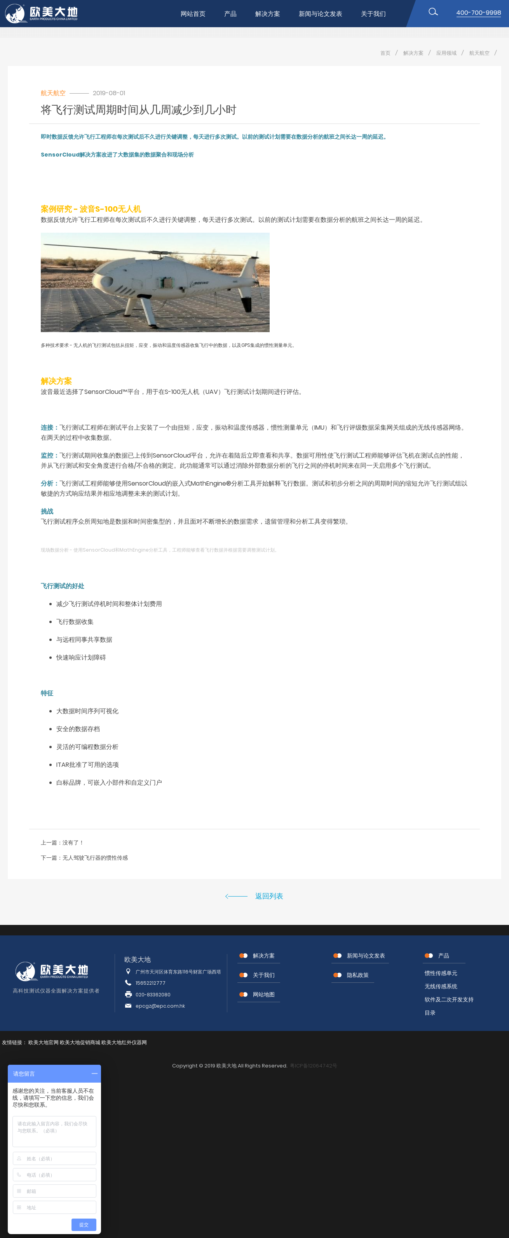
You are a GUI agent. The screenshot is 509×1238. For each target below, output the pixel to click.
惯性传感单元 (441, 973)
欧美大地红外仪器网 (124, 1042)
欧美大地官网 (43, 1042)
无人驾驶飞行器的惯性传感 (95, 858)
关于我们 (373, 13)
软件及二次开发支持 (449, 999)
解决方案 (267, 13)
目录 (430, 1013)
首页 (385, 53)
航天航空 (479, 53)
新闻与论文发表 (320, 13)
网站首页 (193, 13)
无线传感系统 (441, 986)
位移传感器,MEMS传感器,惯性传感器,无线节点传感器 (47, 13)
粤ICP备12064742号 (313, 1065)
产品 (230, 13)
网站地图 (264, 994)
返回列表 (269, 896)
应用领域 (446, 53)
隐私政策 (358, 975)
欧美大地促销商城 (80, 1042)
